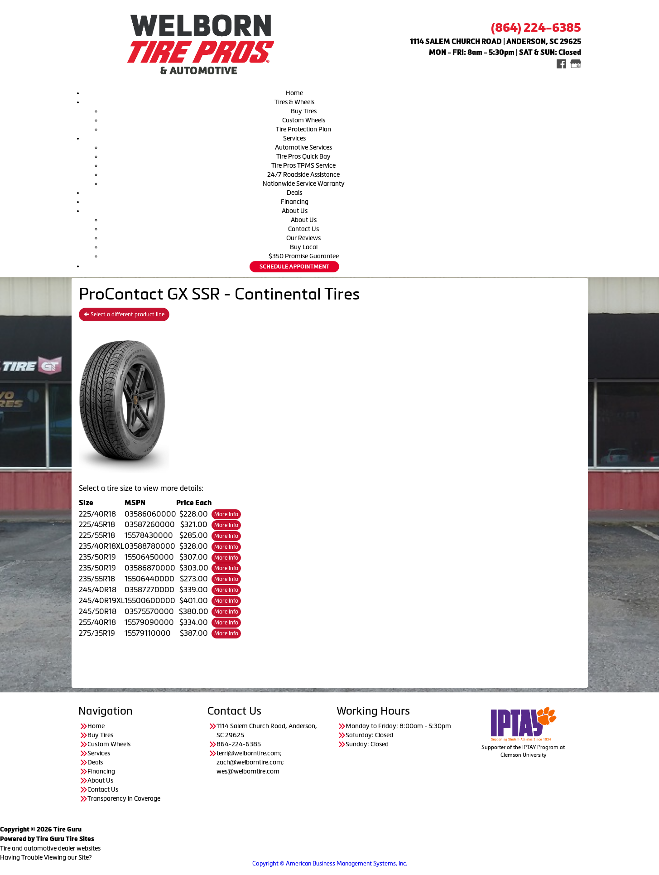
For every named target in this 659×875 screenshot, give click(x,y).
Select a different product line (124, 314)
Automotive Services (303, 147)
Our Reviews (303, 238)
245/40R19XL (102, 600)
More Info (226, 514)
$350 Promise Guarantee (304, 256)
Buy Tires (304, 111)
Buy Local (303, 247)
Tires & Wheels (294, 102)
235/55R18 (97, 579)
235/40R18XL (101, 546)
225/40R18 (97, 514)
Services (294, 138)
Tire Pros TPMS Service (303, 165)
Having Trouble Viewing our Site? (46, 857)
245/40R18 (97, 589)
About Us (295, 210)
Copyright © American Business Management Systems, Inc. (329, 863)
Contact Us (303, 228)
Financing (294, 201)
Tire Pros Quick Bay (303, 156)
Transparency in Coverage (124, 798)
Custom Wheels (303, 120)
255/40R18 (97, 622)
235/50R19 (97, 557)
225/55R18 (97, 535)
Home (294, 93)
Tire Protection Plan (303, 129)
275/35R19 (97, 633)
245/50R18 (97, 611)
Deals (294, 192)
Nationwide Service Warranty (304, 183)
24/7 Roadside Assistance (303, 174)
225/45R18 (97, 524)
